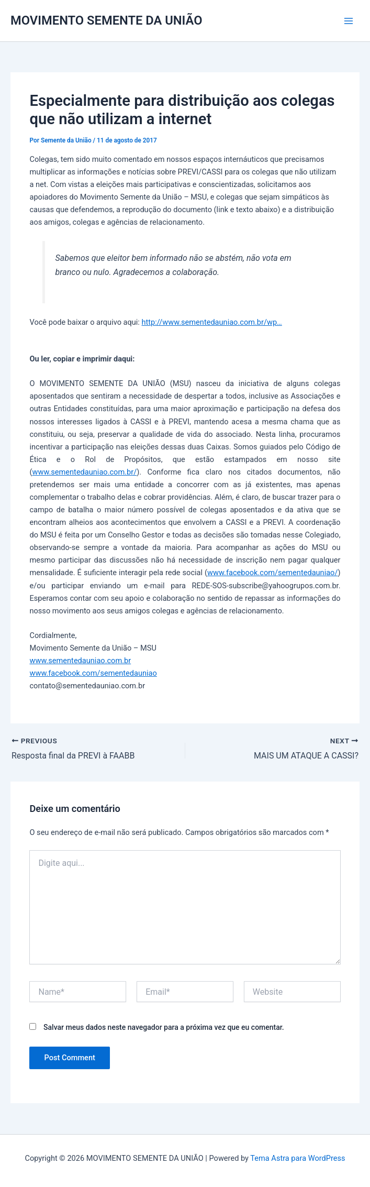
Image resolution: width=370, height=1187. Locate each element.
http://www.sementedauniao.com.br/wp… (212, 322)
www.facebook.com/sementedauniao (92, 673)
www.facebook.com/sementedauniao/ (272, 572)
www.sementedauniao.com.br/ (84, 472)
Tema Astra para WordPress (297, 1158)
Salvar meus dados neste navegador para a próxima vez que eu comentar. (163, 1027)
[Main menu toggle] (349, 21)
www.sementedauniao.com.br (80, 660)
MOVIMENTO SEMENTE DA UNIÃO (106, 20)
